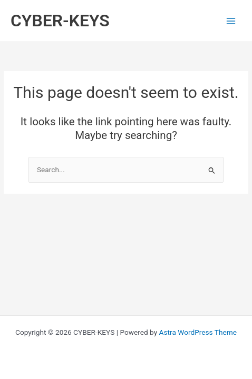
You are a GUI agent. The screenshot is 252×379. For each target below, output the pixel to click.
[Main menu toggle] (231, 21)
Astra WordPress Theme (198, 332)
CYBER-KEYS (60, 21)
